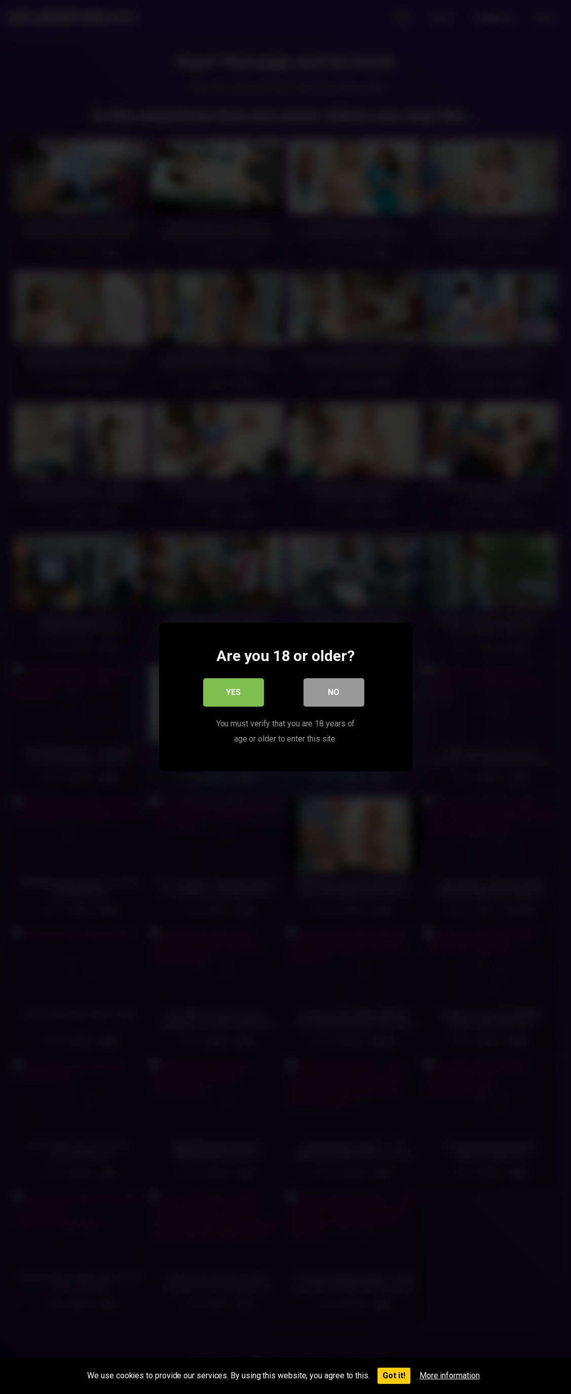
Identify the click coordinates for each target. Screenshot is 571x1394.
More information (450, 1375)
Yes (233, 692)
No (333, 692)
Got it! (394, 1375)
